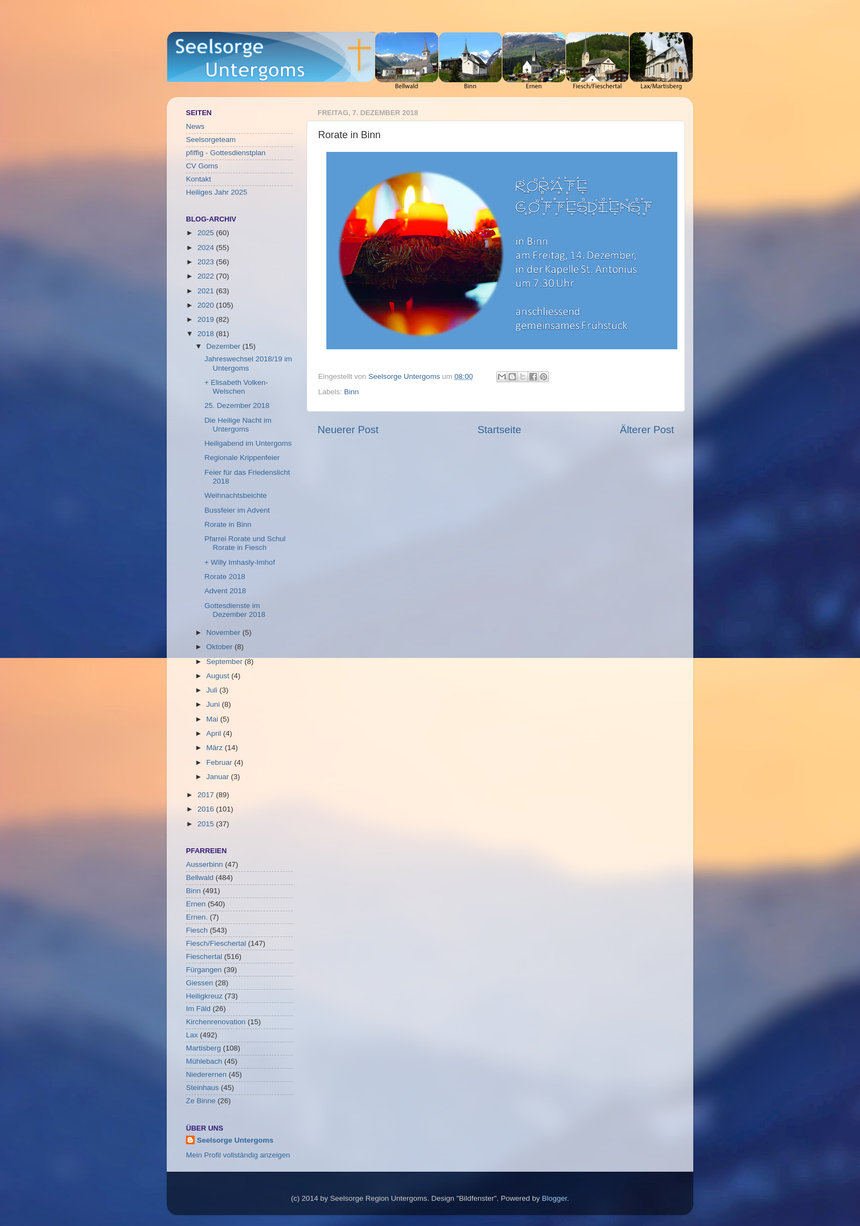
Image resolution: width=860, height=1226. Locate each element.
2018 (206, 334)
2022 (206, 276)
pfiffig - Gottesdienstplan (225, 153)
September (225, 661)
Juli (212, 690)
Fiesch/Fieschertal (216, 943)
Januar (218, 777)
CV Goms (202, 166)
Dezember (224, 346)
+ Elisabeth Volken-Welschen (236, 386)
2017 (206, 795)
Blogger (554, 1198)
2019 (206, 319)
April (214, 733)
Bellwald (199, 877)
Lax (192, 1035)
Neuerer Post (348, 429)
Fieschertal (204, 956)
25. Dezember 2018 (237, 405)
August (218, 676)
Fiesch (197, 930)
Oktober (220, 647)
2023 (206, 262)
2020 (206, 305)
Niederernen (206, 1074)
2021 (206, 291)
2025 (206, 233)
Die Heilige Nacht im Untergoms (238, 424)
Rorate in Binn (228, 524)
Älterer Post (647, 429)
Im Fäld (198, 1008)
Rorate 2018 (225, 576)
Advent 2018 (225, 591)
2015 (206, 824)
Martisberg (203, 1048)
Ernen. (197, 917)
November (224, 632)
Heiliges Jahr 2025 (216, 192)
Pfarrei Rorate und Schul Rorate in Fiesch (245, 543)
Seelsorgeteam (211, 139)
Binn (351, 392)
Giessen (199, 983)
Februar (220, 762)
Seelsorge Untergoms (235, 1140)
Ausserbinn (204, 864)
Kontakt (198, 179)
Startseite (499, 429)
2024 (206, 247)
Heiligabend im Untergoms (248, 443)
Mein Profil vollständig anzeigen (238, 1155)
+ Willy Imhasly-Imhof (240, 562)
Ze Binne (201, 1101)
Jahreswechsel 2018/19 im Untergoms (248, 363)
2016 (206, 809)
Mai (213, 719)
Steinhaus (202, 1087)
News (195, 126)
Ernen (196, 904)
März (215, 747)
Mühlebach (204, 1061)
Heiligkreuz (204, 996)
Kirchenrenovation (216, 1022)
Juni (214, 704)
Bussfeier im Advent (237, 510)
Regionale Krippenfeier (242, 457)
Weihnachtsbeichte (236, 495)
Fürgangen (204, 970)
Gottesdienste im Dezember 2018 (235, 609)
